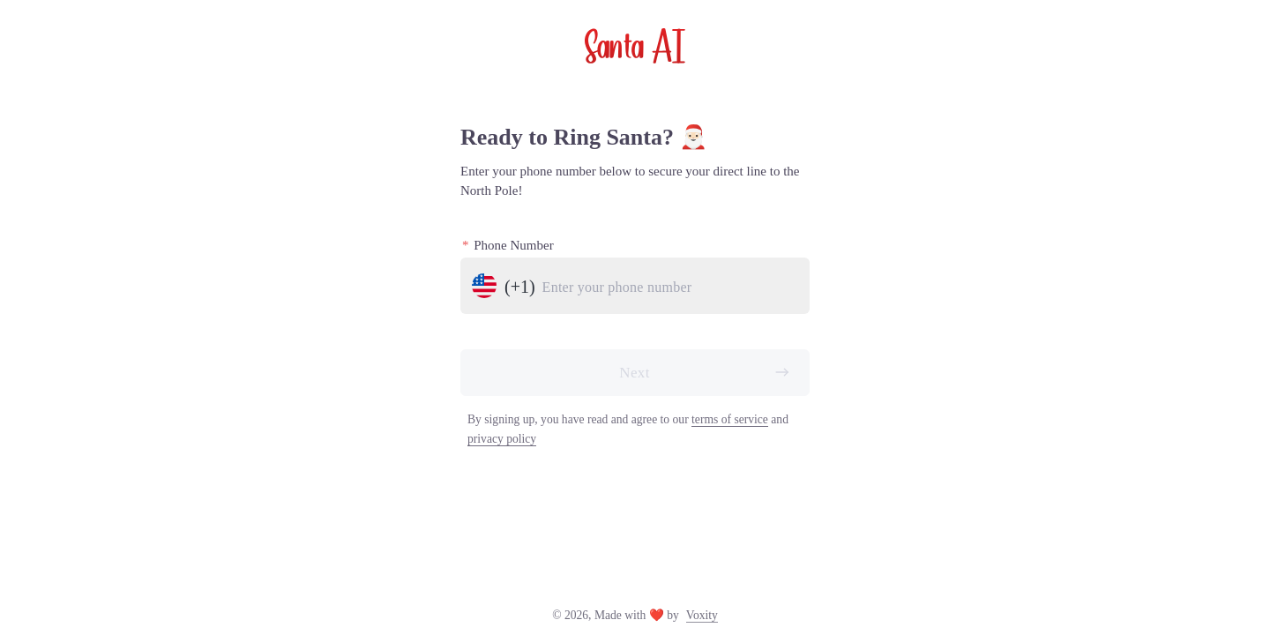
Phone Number (508, 245)
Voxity (702, 615)
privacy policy (501, 438)
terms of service (729, 419)
